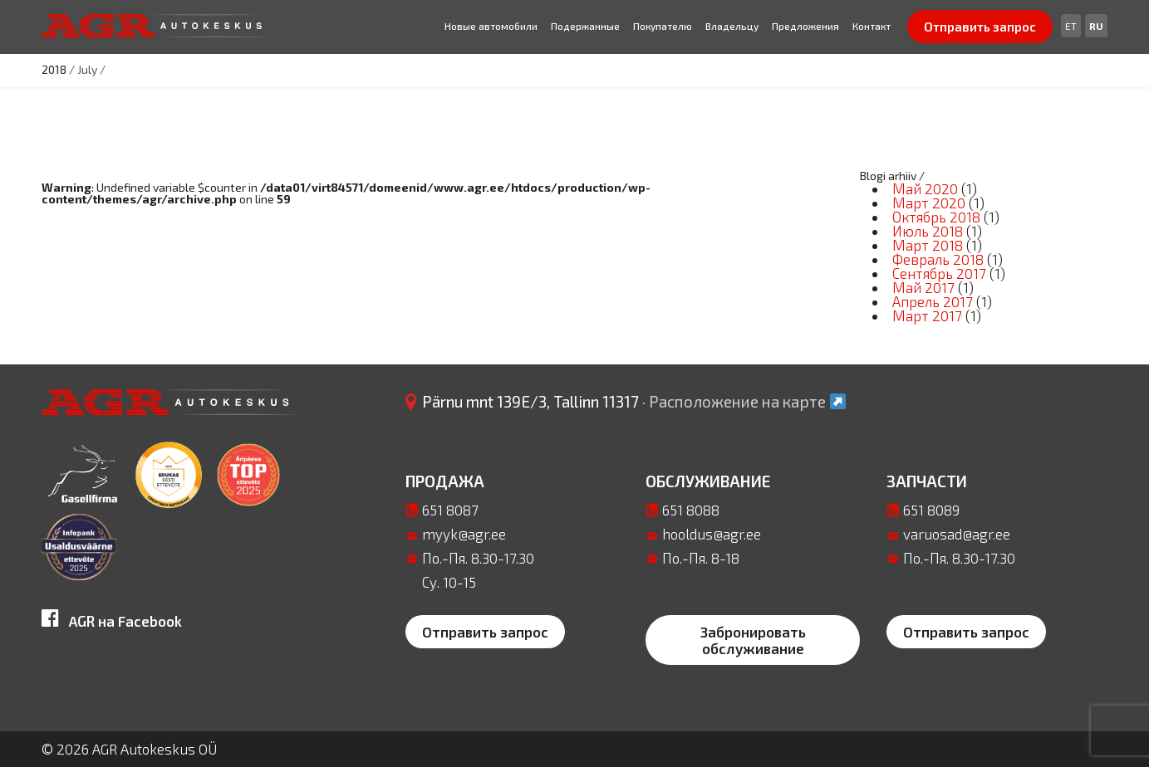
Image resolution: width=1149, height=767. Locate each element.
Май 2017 (923, 287)
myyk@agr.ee (464, 533)
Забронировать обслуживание (753, 640)
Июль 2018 (927, 230)
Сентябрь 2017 (939, 273)
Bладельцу (732, 26)
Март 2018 (927, 245)
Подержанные (585, 26)
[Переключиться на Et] (1071, 25)
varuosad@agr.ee (956, 533)
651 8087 (450, 509)
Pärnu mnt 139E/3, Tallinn (634, 401)
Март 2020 (928, 202)
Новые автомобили (491, 26)
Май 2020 (925, 188)
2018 (54, 69)
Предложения (805, 26)
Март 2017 (927, 315)
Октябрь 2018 (936, 216)
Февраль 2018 (938, 259)
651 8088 (690, 509)
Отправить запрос (980, 26)
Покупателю (662, 26)
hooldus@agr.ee (711, 533)
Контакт (871, 26)
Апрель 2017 (932, 301)
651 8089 (931, 509)
